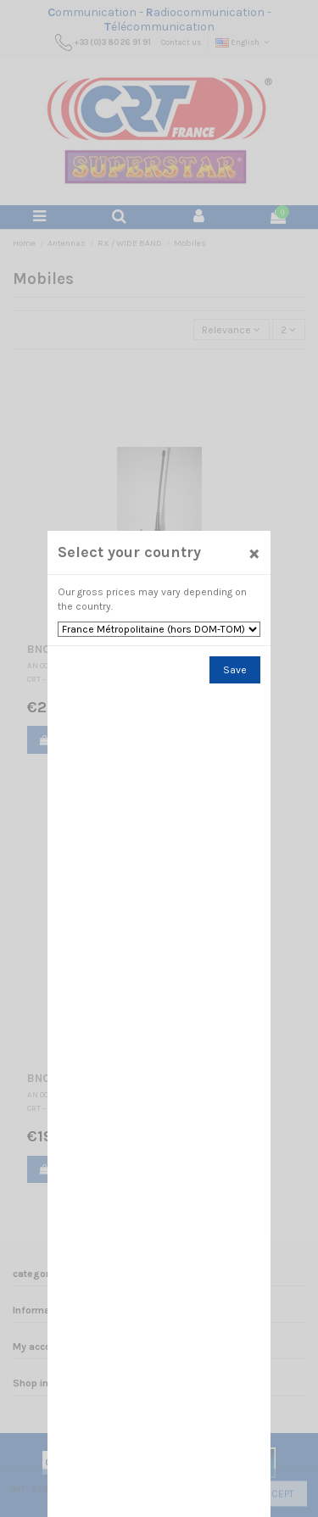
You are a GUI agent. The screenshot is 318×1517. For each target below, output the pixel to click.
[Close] (254, 552)
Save (235, 670)
